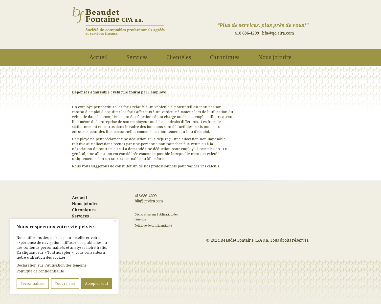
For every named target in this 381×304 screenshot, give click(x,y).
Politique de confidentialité (40, 271)
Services (137, 57)
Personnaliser (33, 284)
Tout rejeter (65, 284)
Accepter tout (96, 284)
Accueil (99, 57)
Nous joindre (274, 57)
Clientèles (178, 57)
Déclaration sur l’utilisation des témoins (52, 265)
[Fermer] (115, 221)
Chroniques (225, 57)
